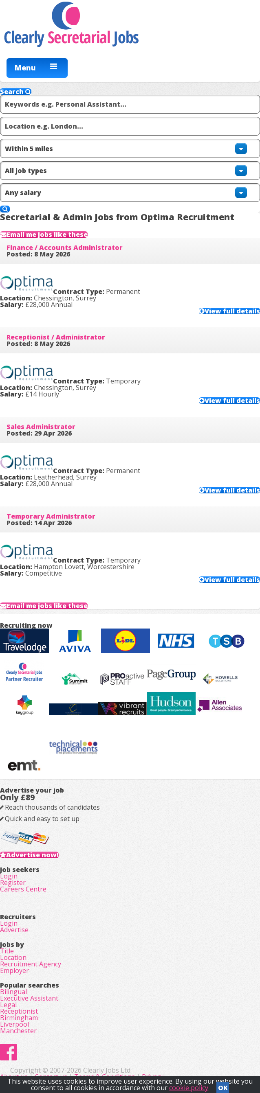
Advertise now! (32, 855)
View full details (232, 311)
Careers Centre (23, 889)
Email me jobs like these (47, 234)
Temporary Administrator (51, 516)
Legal (8, 1004)
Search (15, 91)
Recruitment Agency (30, 963)
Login (9, 876)
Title (7, 950)
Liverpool (14, 1024)
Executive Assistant (29, 998)
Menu (25, 67)
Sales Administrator (41, 426)
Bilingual (13, 991)
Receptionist (19, 1011)
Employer (14, 970)
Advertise (14, 929)
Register (13, 882)
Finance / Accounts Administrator (65, 247)
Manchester (18, 1030)
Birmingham (19, 1017)
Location (13, 957)
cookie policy (188, 1087)
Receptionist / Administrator (56, 337)
